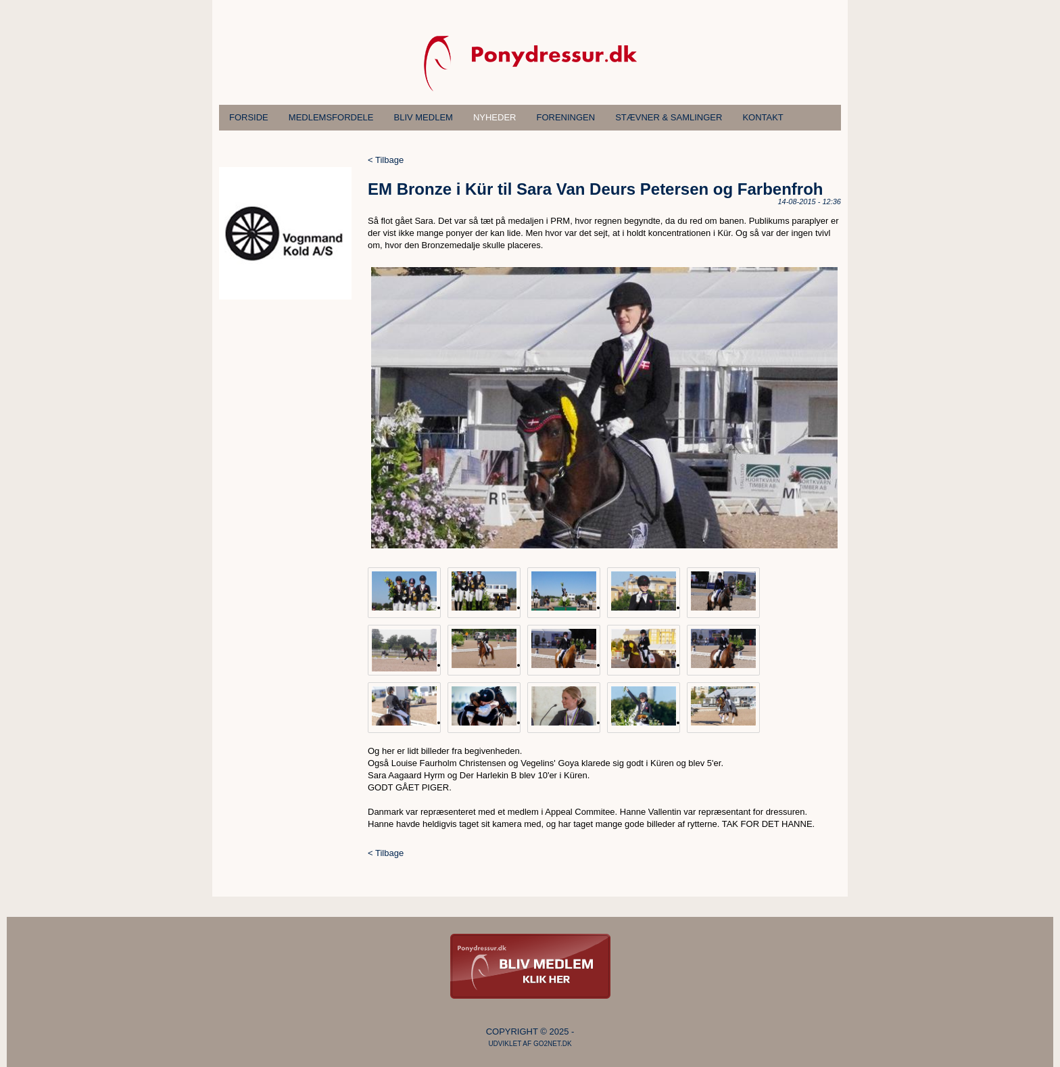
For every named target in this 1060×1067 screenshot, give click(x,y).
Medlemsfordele (331, 117)
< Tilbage (386, 160)
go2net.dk (552, 1043)
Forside (248, 117)
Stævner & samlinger (668, 117)
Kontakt (762, 117)
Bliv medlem (423, 117)
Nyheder (494, 117)
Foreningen (566, 117)
